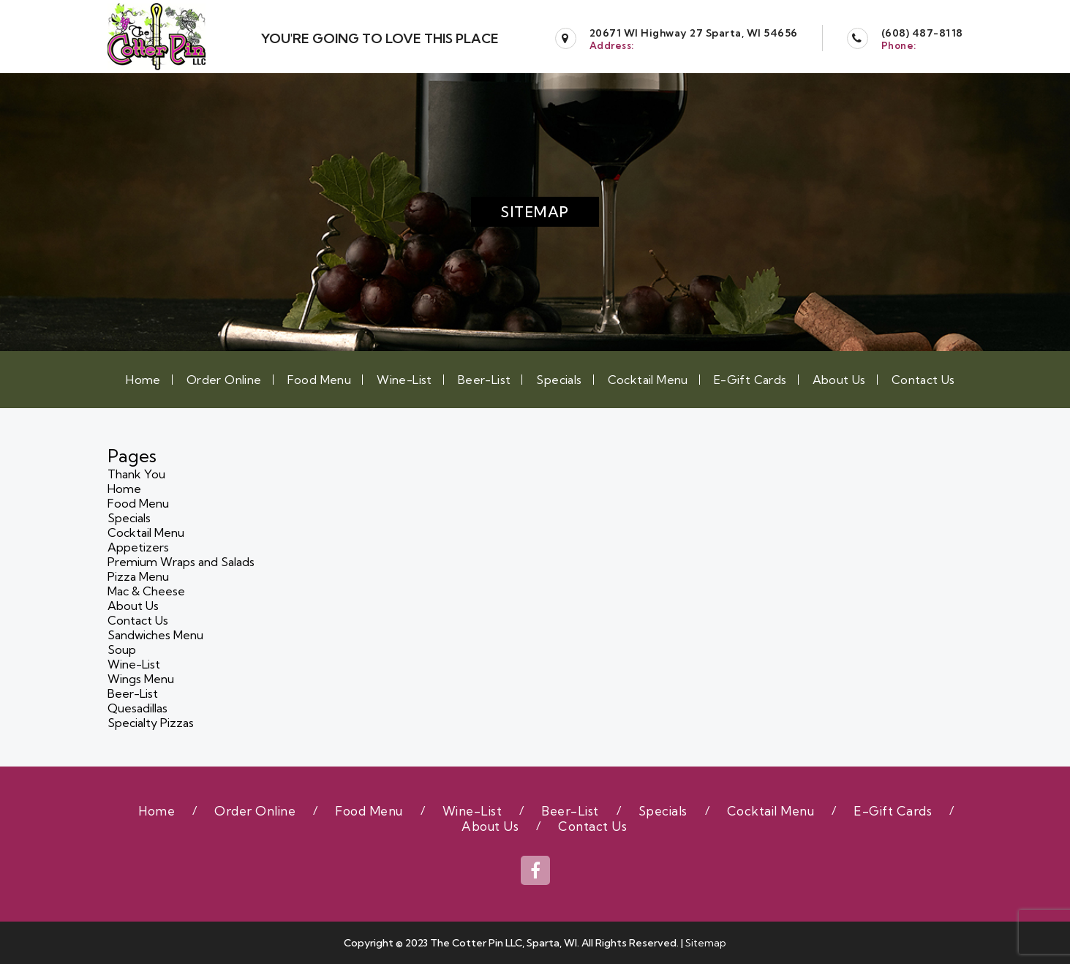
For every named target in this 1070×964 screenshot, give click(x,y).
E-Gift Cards (750, 379)
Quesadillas (137, 708)
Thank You (136, 474)
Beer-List (484, 379)
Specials (558, 379)
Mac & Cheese (146, 591)
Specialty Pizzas (151, 722)
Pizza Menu (138, 576)
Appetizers (138, 547)
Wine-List (404, 379)
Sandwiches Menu (155, 635)
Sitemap (705, 942)
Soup (122, 649)
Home (143, 379)
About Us (839, 379)
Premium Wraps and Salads (181, 561)
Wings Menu (141, 678)
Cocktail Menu (648, 379)
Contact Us (923, 379)
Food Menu (319, 379)
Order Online (224, 379)
